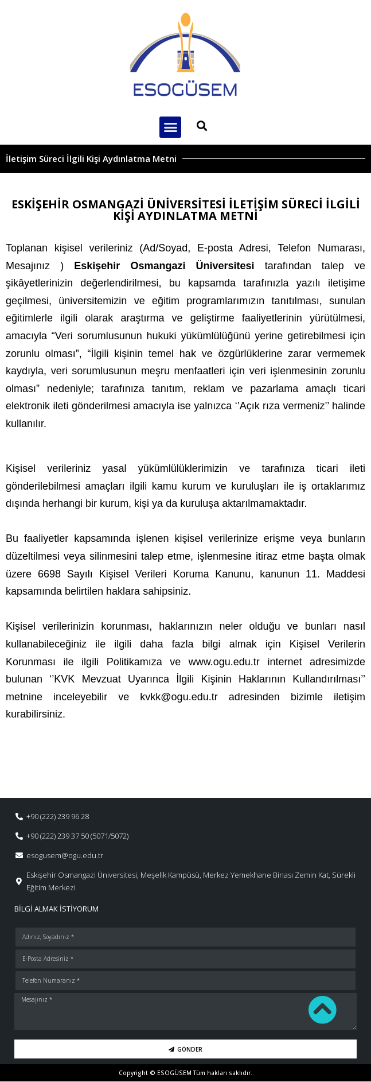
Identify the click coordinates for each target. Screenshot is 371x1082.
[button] (170, 127)
